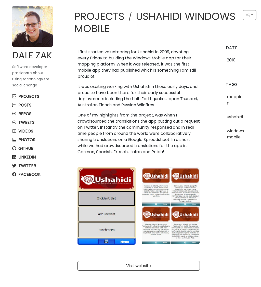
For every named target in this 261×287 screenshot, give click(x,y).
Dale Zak (32, 55)
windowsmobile (235, 134)
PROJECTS (99, 16)
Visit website (138, 266)
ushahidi (235, 117)
